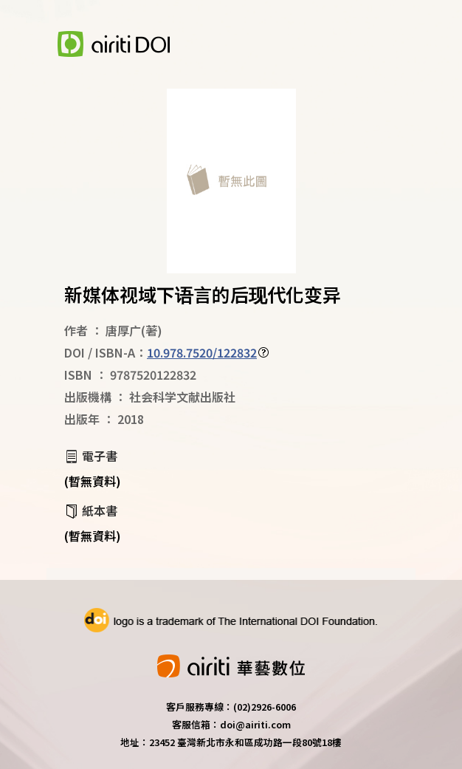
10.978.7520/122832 (202, 352)
